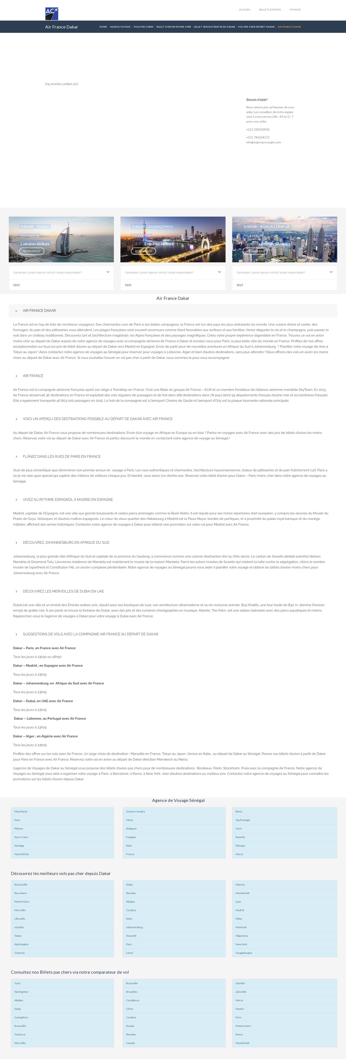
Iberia (239, 811)
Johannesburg (134, 927)
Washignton (21, 991)
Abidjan (130, 901)
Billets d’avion (270, 9)
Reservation (31, 250)
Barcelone (20, 893)
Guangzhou (21, 1017)
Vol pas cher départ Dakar (256, 26)
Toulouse (19, 1034)
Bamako (131, 893)
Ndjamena (242, 935)
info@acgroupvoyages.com (263, 142)
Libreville (19, 918)
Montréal (241, 927)
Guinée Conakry (135, 811)
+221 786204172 (257, 137)
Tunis (239, 828)
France (130, 854)
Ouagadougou (244, 952)
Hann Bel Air (21, 854)
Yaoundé (131, 935)
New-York (241, 944)
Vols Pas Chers (144, 26)
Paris (17, 820)
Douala (130, 1025)
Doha (129, 918)
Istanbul (19, 927)
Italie (129, 845)
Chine (129, 820)
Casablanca (132, 1000)
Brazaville (20, 1025)
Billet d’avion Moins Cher (174, 26)
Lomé (129, 952)
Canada (130, 1043)
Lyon (238, 901)
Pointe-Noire (243, 1025)
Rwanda (240, 837)
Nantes (240, 1008)
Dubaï (129, 884)
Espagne (131, 837)
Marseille (20, 910)
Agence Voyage (120, 26)
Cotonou (19, 952)
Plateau (18, 828)
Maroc (239, 854)
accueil (244, 9)
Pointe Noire (21, 901)
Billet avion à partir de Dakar (214, 26)
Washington (21, 944)
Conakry (131, 910)
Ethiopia (240, 845)
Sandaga (19, 845)
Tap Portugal (243, 820)
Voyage (295, 9)
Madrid (240, 910)
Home (103, 26)
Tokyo (17, 935)
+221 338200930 (257, 129)
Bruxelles (131, 991)
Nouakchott (242, 893)
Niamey (240, 884)
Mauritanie (20, 811)
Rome (239, 1034)
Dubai (17, 1008)
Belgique (131, 828)
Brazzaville (20, 884)
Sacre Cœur (21, 837)
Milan (239, 918)
